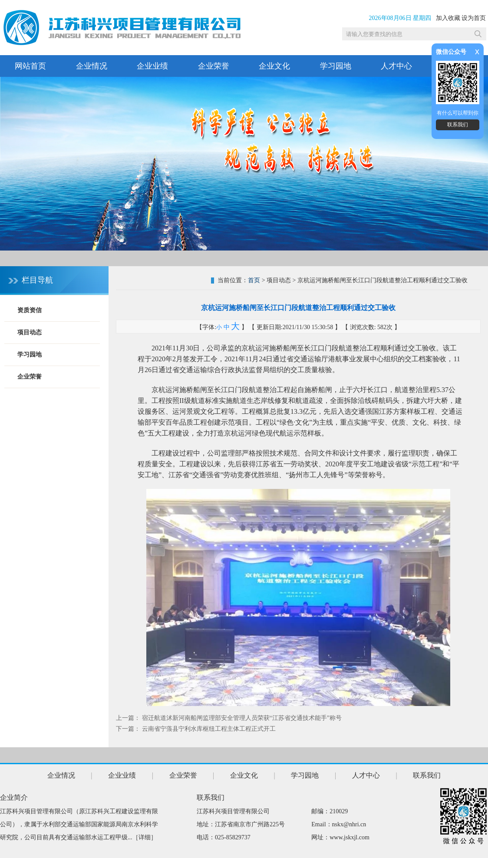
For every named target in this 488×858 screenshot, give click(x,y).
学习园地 (335, 66)
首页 (254, 280)
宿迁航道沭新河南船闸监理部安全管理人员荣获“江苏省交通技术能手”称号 (242, 718)
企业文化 (274, 66)
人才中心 (396, 66)
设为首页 (474, 18)
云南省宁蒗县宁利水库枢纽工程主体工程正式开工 (209, 729)
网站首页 (30, 66)
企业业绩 (152, 66)
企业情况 (91, 66)
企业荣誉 (213, 66)
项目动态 (29, 332)
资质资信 (29, 310)
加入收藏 (448, 18)
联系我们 (457, 125)
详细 (144, 837)
